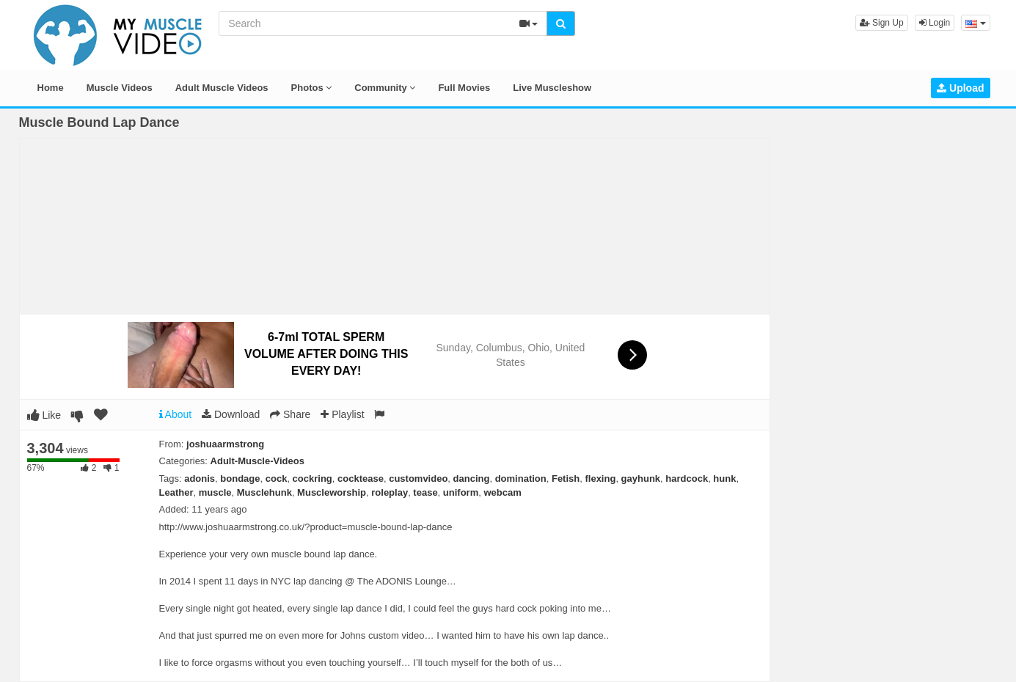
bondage (240, 478)
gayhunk (640, 478)
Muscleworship (331, 492)
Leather (176, 492)
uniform (460, 492)
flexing (600, 478)
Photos (311, 87)
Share (290, 414)
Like (44, 415)
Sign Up (882, 23)
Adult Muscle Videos (221, 87)
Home (50, 87)
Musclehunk (264, 492)
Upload (960, 88)
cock (277, 478)
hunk (724, 478)
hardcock (686, 478)
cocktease (360, 478)
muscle (215, 492)
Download (231, 414)
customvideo (418, 478)
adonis (199, 478)
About (175, 414)
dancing (471, 478)
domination (521, 478)
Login (935, 23)
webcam (502, 492)
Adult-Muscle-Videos (257, 460)
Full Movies (464, 87)
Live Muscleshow (552, 87)
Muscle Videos (120, 87)
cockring (312, 478)
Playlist (342, 414)
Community (384, 87)
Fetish (566, 478)
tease (425, 492)
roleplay (389, 492)
